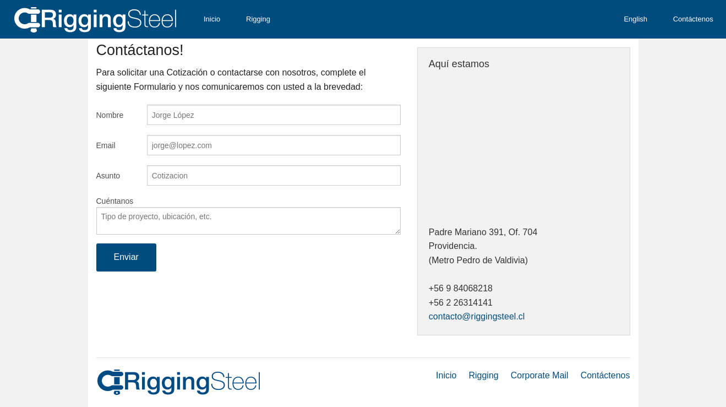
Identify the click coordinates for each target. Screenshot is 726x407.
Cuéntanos (115, 201)
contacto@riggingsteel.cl (477, 316)
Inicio (212, 19)
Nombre (110, 115)
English (635, 19)
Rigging (258, 19)
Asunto (108, 175)
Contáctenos (693, 19)
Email (106, 145)
